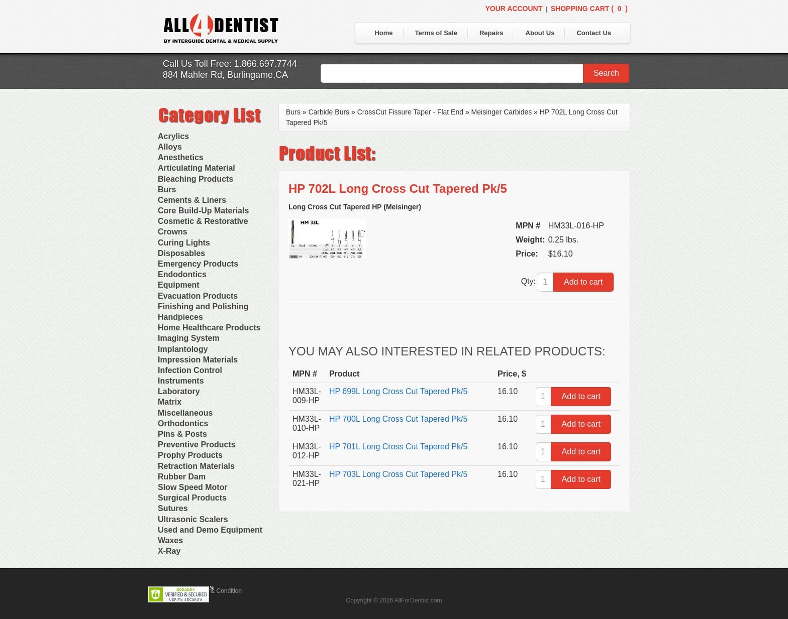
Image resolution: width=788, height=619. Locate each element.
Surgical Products (192, 497)
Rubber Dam (182, 476)
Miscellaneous (185, 413)
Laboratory (179, 391)
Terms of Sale (436, 33)
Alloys (170, 147)
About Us (540, 33)
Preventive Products (197, 444)
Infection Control (190, 370)
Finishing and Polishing (203, 306)
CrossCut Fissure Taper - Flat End (410, 112)
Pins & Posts (182, 434)
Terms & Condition (217, 590)
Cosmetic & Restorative (203, 221)
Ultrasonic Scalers (193, 519)
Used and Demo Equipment (210, 530)
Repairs (491, 33)
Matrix (169, 402)
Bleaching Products (195, 179)
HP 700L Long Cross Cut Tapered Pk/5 (398, 419)
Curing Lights (184, 242)
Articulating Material (196, 168)
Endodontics (182, 274)
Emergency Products (198, 264)
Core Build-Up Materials (203, 210)
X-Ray (169, 551)
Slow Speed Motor (193, 487)
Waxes (170, 540)
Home (383, 33)
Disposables (181, 253)
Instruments (181, 381)
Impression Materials (198, 359)
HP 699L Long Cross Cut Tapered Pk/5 (398, 391)
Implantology (183, 349)
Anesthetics (181, 157)
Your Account (513, 9)
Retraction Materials (196, 466)
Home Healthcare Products (209, 327)
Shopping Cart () (589, 9)
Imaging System (189, 338)
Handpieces (180, 317)
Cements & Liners (192, 200)
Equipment (179, 285)
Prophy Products (190, 455)
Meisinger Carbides (501, 112)
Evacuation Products (198, 296)
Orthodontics (183, 423)
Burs (167, 189)
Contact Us (593, 33)
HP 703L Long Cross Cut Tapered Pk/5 (398, 474)
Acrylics (173, 136)
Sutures (173, 508)
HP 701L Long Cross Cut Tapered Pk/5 (398, 446)
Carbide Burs (328, 112)
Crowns (172, 231)
